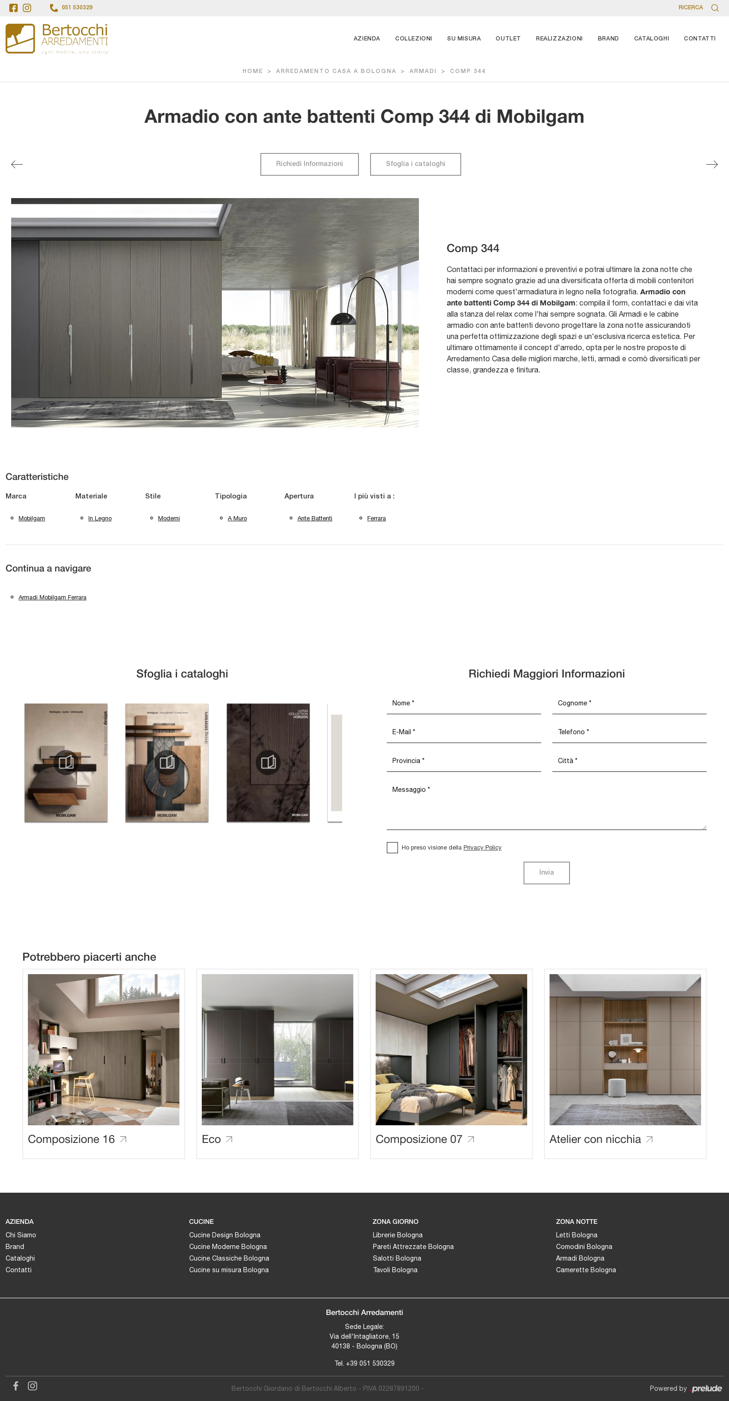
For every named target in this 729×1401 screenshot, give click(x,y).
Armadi (423, 71)
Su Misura (464, 38)
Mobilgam (32, 518)
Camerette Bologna (586, 1270)
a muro (237, 518)
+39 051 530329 (370, 1363)
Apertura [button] (299, 496)
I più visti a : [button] (374, 496)
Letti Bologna (576, 1235)
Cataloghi (651, 38)
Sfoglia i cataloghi (415, 164)
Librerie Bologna (398, 1235)
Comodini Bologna (584, 1246)
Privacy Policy (483, 847)
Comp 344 (468, 71)
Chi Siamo (21, 1235)
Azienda (367, 38)
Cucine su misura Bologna (229, 1270)
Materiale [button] (91, 496)
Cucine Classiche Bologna (229, 1258)
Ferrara (376, 518)
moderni (169, 518)
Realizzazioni (559, 38)
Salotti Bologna (397, 1258)
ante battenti (315, 518)
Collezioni (413, 38)
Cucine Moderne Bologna (228, 1246)
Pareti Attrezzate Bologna (413, 1246)
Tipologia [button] (231, 496)
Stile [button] (153, 496)
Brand (608, 38)
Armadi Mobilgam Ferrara (52, 597)
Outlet (508, 38)
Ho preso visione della (452, 847)
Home (253, 71)
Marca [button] (16, 496)
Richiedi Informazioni (309, 164)
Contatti (700, 38)
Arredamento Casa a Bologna (336, 71)
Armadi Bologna (580, 1258)
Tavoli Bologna (395, 1270)
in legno (100, 518)
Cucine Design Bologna (224, 1235)
